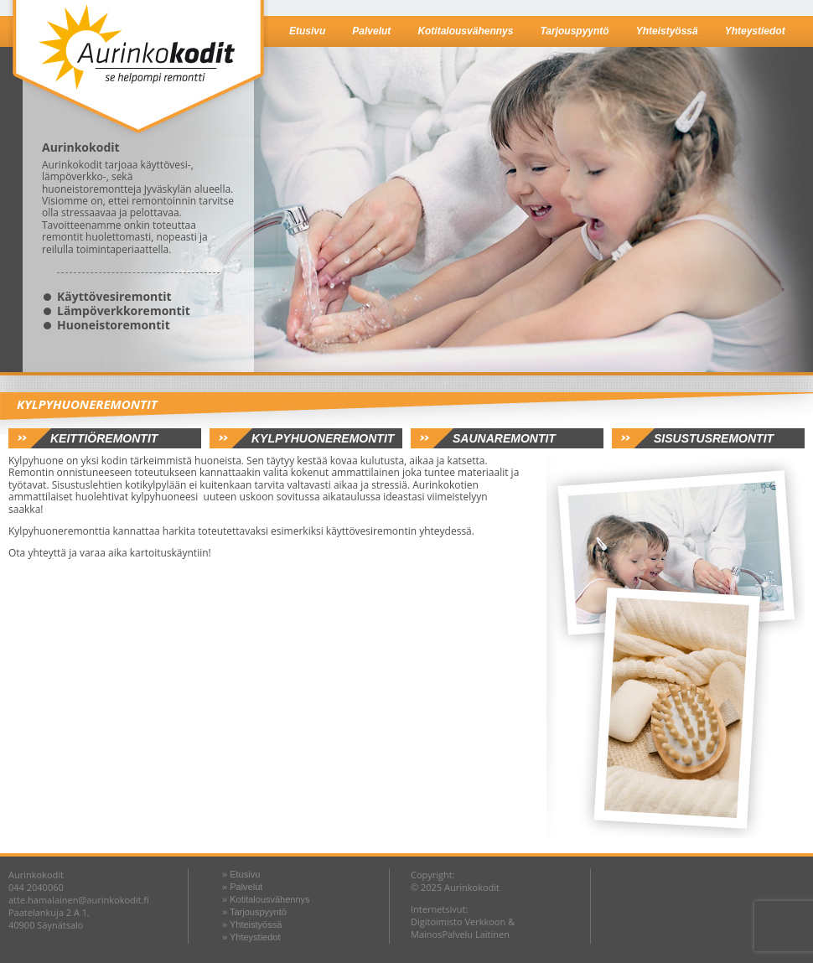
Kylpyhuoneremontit (322, 438)
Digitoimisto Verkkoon (458, 921)
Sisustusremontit (714, 438)
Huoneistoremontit (113, 325)
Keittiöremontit (104, 438)
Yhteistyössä (667, 31)
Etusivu (307, 31)
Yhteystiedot (755, 31)
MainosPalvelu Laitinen (460, 934)
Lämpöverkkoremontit (123, 310)
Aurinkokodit (138, 70)
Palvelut (371, 31)
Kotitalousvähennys (465, 31)
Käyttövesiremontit (114, 296)
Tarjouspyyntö (574, 31)
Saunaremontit (504, 438)
